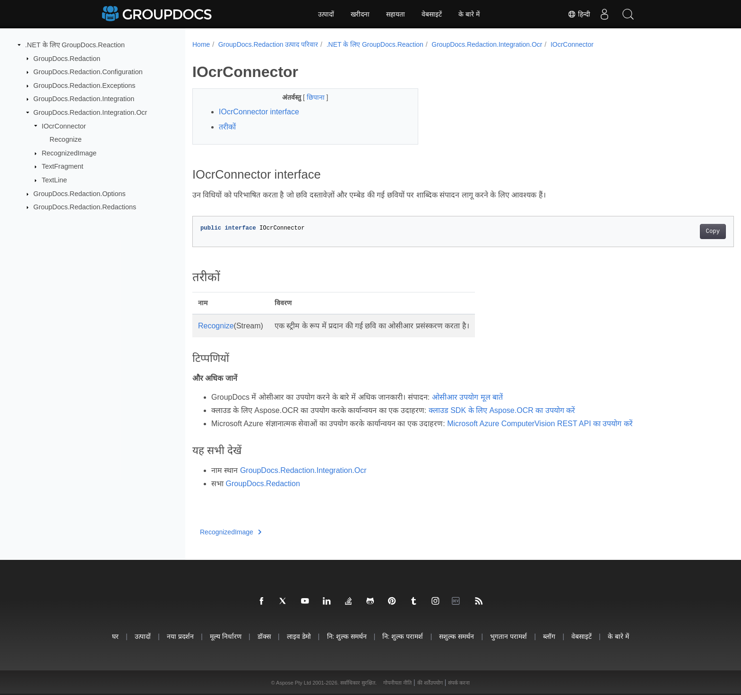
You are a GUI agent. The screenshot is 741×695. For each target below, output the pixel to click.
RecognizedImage (69, 153)
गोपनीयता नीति (397, 683)
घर (115, 636)
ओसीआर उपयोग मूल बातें (467, 397)
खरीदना (360, 14)
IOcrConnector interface (259, 112)
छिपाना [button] (309, 97)
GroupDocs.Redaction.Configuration (88, 72)
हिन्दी (579, 14)
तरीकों (227, 127)
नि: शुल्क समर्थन (347, 636)
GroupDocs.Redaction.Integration (84, 99)
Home (201, 44)
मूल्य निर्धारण (225, 636)
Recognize (66, 139)
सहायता (395, 14)
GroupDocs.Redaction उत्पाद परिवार (268, 44)
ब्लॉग (549, 636)
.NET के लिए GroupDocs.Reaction (75, 45)
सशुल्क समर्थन (456, 636)
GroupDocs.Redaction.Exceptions (85, 85)
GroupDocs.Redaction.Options (80, 193)
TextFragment (62, 166)
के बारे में (469, 14)
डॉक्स (264, 636)
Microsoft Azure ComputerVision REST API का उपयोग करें (540, 424)
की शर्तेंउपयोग (430, 683)
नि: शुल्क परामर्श (402, 636)
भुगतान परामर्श (508, 636)
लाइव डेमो (299, 636)
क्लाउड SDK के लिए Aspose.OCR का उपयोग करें (502, 410)
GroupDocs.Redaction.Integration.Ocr (90, 112)
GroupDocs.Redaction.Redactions (85, 207)
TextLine (54, 180)
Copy (675, 231)
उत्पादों (326, 14)
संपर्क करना (459, 683)
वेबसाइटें (432, 14)
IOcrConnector (64, 125)
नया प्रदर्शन (180, 636)
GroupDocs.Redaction (67, 58)
